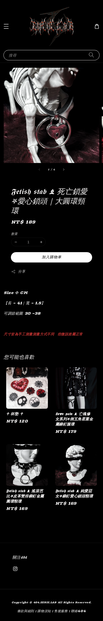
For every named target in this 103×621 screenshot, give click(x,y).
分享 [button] (18, 271)
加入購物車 (52, 257)
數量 (14, 234)
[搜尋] (91, 55)
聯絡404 (78, 611)
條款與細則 (25, 611)
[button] (6, 26)
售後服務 (61, 611)
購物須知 (44, 611)
